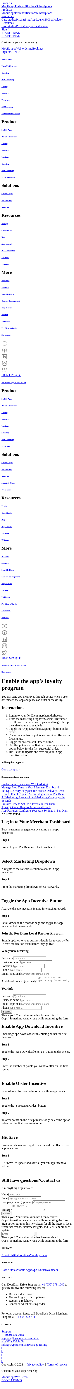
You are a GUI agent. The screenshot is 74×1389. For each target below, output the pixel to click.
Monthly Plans (38, 1260)
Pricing (20, 19)
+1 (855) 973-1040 (53, 1290)
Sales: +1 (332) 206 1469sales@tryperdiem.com (20, 1347)
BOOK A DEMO (11, 1385)
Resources (7, 16)
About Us (7, 1260)
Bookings (38, 48)
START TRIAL (10, 32)
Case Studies (9, 1275)
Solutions (24, 1260)
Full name (7, 958)
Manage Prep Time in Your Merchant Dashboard (30, 787)
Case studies (8, 19)
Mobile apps (8, 48)
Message (6, 1215)
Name (4, 1198)
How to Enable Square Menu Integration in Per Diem (32, 794)
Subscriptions (44, 6)
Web (17, 1382)
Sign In (5, 29)
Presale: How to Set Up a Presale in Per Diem (28, 804)
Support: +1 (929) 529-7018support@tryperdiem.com (16, 1340)
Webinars (52, 1275)
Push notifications (25, 6)
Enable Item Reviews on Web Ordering (24, 784)
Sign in (5, 51)
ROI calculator (54, 19)
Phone (5, 969)
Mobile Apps (24, 1275)
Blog (27, 19)
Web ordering (24, 48)
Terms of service (57, 1370)
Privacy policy (35, 1370)
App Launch (37, 19)
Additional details (18, 977)
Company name (16, 1206)
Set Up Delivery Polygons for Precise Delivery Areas (32, 790)
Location (6, 966)
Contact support (10, 769)
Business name (10, 962)
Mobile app (8, 6)
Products (6, 3)
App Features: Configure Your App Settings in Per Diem (34, 810)
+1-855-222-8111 (26, 1322)
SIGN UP (15, 51)
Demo (23, 1382)
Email (11, 973)
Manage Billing (38, 1350)
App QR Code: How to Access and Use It (26, 807)
